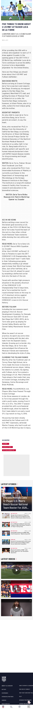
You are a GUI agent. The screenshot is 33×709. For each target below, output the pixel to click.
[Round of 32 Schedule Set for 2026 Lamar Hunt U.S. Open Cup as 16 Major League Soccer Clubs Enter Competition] (6, 541)
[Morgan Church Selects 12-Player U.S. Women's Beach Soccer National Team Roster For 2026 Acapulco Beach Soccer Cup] (6, 515)
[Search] (11, 707)
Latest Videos (9, 559)
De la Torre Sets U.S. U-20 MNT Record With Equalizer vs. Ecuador (16, 246)
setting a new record (16, 222)
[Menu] (29, 706)
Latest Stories (9, 484)
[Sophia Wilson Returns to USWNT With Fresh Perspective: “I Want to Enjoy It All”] (6, 533)
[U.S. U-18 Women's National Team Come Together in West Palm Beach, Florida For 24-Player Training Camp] (6, 524)
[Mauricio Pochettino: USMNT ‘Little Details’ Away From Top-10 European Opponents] (6, 550)
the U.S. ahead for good (19, 271)
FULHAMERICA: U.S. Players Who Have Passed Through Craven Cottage (16, 391)
